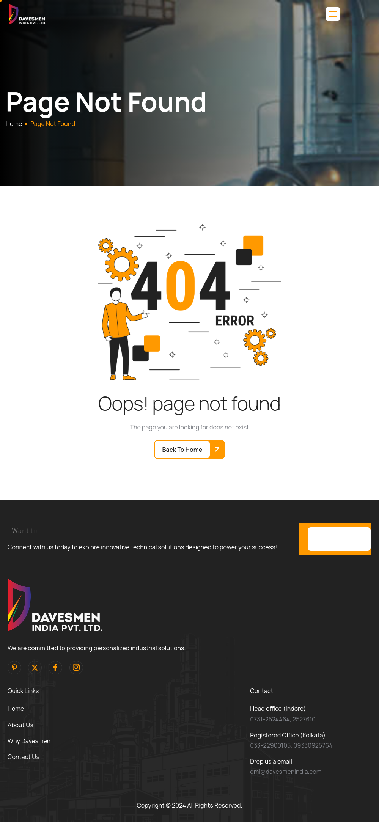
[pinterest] (14, 667)
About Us (20, 725)
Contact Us (23, 757)
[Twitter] (35, 667)
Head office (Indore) (278, 708)
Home (16, 708)
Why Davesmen (29, 741)
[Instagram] (76, 667)
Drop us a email (271, 761)
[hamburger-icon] (333, 14)
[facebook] (55, 667)
